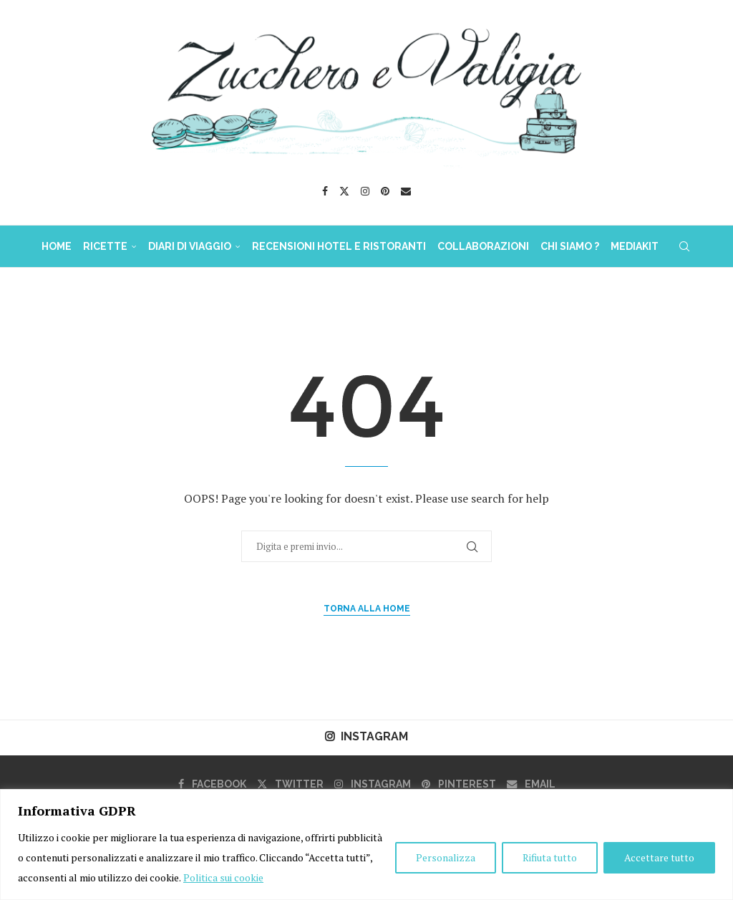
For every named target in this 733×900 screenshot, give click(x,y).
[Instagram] (365, 191)
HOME (57, 246)
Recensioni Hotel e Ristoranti (339, 246)
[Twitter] (344, 191)
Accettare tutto (659, 857)
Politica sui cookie (223, 877)
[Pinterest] (385, 191)
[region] (366, 844)
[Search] (684, 246)
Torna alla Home (367, 609)
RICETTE (105, 246)
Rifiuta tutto (550, 857)
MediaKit (635, 246)
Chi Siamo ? (569, 246)
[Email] (406, 191)
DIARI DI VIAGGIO (189, 246)
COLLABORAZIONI (483, 246)
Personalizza (445, 857)
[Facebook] (325, 191)
